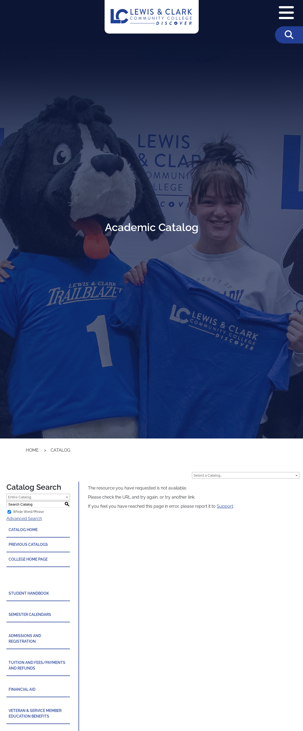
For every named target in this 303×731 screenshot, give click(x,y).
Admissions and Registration (25, 639)
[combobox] (246, 475)
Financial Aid (22, 689)
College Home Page (28, 559)
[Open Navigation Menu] (286, 13)
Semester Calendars (30, 614)
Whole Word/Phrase (28, 512)
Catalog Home (23, 530)
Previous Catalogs (28, 544)
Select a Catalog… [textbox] (208, 475)
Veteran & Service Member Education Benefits (35, 713)
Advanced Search (24, 518)
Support (225, 506)
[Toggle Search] (289, 34)
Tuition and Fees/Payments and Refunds (37, 665)
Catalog (60, 450)
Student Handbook (29, 593)
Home (32, 450)
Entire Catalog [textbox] (19, 497)
